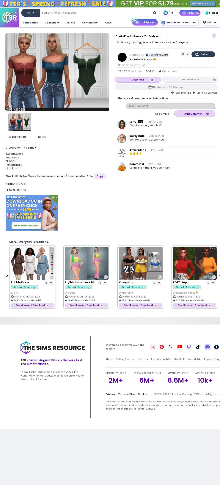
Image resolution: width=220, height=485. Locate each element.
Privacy (110, 394)
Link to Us (142, 359)
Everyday (182, 42)
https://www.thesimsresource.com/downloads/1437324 (56, 176)
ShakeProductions (140, 59)
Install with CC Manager (169, 87)
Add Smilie (162, 114)
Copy (99, 176)
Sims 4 (125, 42)
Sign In (211, 13)
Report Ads (194, 359)
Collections (52, 22)
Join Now (193, 13)
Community (90, 22)
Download (137, 79)
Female (147, 42)
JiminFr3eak (137, 150)
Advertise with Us (161, 359)
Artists (71, 22)
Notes (42, 137)
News (108, 22)
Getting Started (125, 359)
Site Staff (179, 359)
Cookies (143, 394)
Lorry (132, 122)
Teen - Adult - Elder (164, 42)
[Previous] (7, 276)
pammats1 (136, 164)
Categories (30, 22)
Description (17, 137)
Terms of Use (126, 394)
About (109, 359)
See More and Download (30, 305)
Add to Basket (190, 79)
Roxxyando (137, 136)
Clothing (136, 42)
